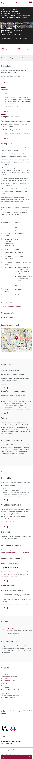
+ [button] (3, 330)
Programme (13, 58)
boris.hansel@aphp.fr (9, 680)
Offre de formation (12, 9)
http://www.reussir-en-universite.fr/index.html (17, 552)
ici (18, 456)
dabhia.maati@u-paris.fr (9, 697)
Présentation (4, 58)
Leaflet (17, 351)
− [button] (3, 332)
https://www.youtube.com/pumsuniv (12, 306)
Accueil (3, 9)
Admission (21, 58)
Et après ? (28, 58)
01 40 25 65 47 (7, 678)
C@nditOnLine (12, 574)
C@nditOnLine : (5, 518)
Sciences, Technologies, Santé (11, 13)
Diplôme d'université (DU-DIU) (10, 11)
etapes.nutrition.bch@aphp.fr (11, 690)
